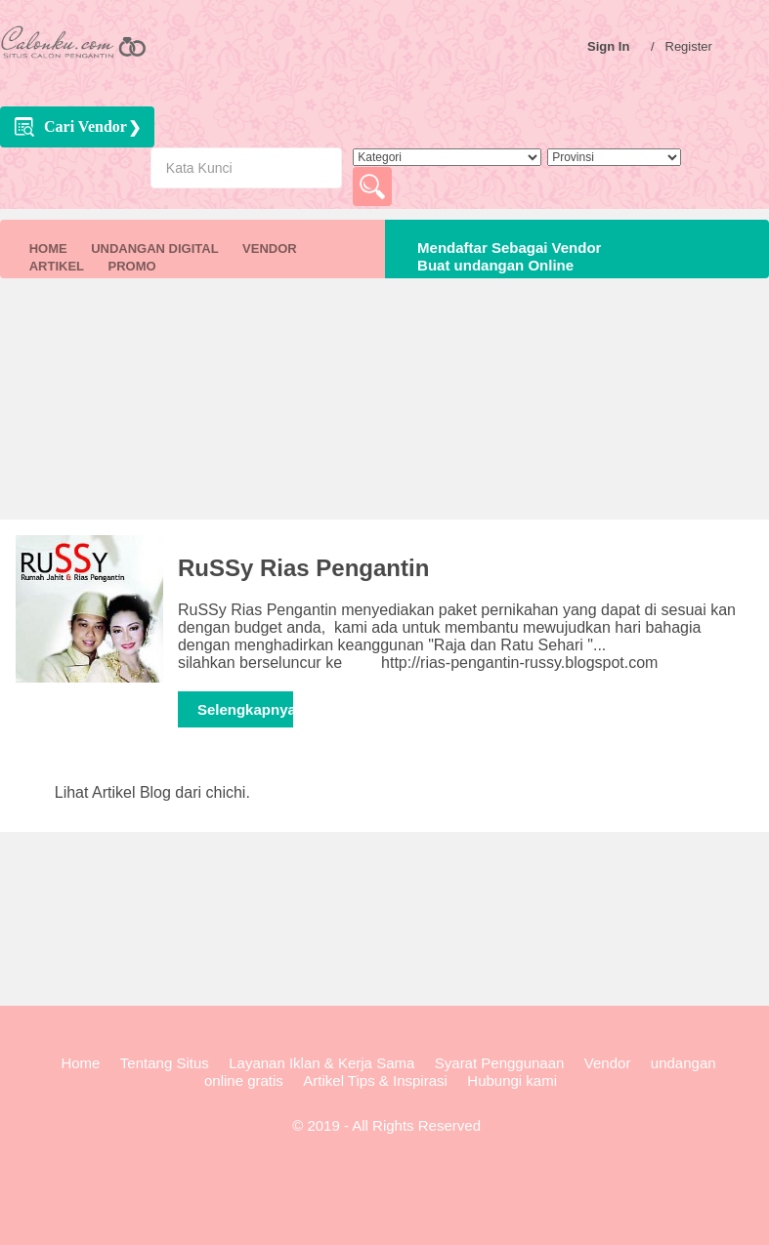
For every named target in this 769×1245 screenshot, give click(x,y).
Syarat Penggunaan (500, 1063)
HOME (48, 248)
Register (694, 46)
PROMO (131, 266)
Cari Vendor (85, 126)
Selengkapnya (245, 709)
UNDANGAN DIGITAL (154, 248)
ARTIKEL (56, 266)
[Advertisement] (384, 414)
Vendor (607, 1063)
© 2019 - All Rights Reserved (384, 1125)
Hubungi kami (512, 1080)
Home (80, 1063)
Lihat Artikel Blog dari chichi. (152, 792)
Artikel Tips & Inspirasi (375, 1080)
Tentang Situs (164, 1063)
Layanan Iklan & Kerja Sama (321, 1063)
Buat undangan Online (491, 265)
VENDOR (269, 248)
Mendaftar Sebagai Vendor (505, 247)
